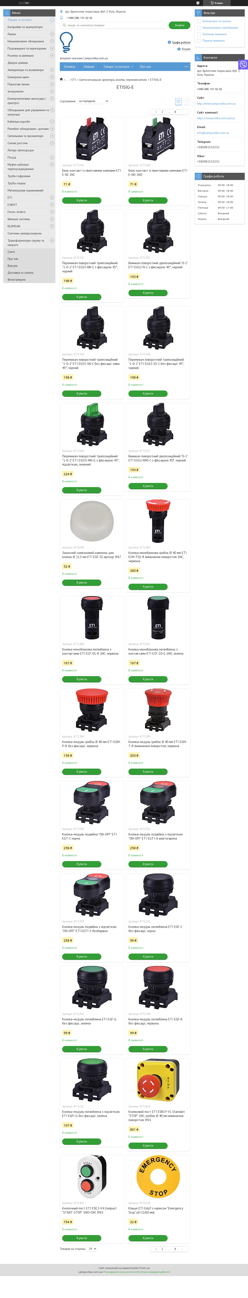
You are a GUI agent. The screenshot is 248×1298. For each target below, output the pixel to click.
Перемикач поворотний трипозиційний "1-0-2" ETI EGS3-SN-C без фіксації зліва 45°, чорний (91, 363)
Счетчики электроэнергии (25, 233)
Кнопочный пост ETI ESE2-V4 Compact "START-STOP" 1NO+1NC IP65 (89, 1210)
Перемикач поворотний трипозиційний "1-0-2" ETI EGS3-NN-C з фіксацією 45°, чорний (90, 267)
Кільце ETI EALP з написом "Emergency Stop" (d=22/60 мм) (155, 1210)
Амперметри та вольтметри (26, 70)
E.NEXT (12, 205)
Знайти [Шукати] (179, 25)
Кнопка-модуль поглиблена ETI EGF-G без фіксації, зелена (89, 1021)
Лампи (12, 34)
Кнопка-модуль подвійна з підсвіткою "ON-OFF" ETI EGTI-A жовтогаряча (155, 836)
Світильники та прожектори (25, 136)
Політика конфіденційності (153, 1271)
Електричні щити (18, 77)
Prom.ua (145, 1268)
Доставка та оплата (20, 273)
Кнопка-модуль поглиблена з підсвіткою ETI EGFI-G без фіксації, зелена (91, 1114)
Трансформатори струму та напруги (26, 243)
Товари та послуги (20, 20)
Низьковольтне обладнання (26, 41)
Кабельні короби (19, 122)
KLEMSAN (14, 226)
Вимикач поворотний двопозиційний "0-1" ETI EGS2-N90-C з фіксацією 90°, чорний (158, 458)
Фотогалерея (16, 280)
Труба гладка (16, 183)
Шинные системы (19, 219)
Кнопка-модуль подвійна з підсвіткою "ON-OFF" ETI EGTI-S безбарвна (89, 929)
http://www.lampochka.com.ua (216, 103)
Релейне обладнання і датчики (28, 129)
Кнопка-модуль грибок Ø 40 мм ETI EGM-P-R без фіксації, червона (91, 744)
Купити (82, 200)
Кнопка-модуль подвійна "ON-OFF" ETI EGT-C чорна (89, 836)
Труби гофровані (19, 176)
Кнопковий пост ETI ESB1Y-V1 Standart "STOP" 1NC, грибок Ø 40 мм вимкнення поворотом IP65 (156, 1116)
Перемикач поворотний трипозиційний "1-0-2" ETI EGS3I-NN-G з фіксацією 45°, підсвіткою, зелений (90, 460)
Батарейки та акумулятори (25, 27)
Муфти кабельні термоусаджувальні (21, 167)
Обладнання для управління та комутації (28, 112)
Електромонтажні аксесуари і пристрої (27, 101)
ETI (10, 197)
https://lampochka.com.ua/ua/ (216, 118)
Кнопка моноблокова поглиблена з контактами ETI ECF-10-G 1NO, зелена (155, 651)
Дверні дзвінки (18, 63)
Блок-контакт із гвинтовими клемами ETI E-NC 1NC (91, 172)
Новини (89, 66)
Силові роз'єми (18, 143)
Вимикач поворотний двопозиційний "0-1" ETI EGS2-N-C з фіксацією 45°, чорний (158, 265)
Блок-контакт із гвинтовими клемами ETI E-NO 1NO (157, 172)
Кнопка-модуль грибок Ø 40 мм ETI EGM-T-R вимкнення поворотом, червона (157, 744)
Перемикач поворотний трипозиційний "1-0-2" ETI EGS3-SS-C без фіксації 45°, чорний (156, 363)
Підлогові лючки (18, 84)
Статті (11, 252)
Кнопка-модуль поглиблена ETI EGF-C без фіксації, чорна (155, 929)
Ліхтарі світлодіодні (21, 150)
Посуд (12, 157)
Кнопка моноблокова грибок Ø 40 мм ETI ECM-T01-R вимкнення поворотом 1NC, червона (157, 557)
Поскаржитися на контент (119, 1271)
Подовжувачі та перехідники (27, 48)
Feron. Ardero (17, 212)
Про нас (13, 259)
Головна (69, 66)
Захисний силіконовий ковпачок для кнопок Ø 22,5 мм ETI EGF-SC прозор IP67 (91, 555)
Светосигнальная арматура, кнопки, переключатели (113, 80)
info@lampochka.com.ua (213, 133)
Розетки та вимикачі (21, 56)
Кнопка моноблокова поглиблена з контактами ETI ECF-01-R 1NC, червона (90, 651)
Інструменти (15, 91)
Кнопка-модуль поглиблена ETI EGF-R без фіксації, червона (155, 1021)
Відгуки (12, 266)
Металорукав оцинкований (25, 190)
